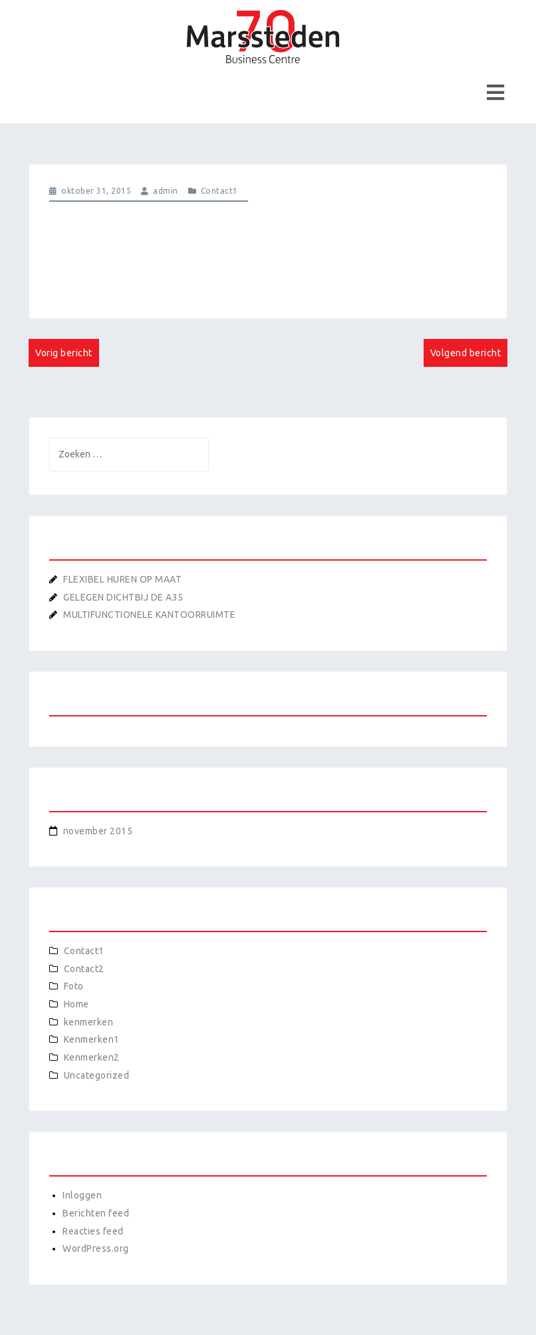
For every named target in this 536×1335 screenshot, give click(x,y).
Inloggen (82, 1195)
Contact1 (219, 190)
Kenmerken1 (92, 1039)
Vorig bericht (63, 353)
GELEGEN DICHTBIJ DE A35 (123, 597)
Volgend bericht (465, 353)
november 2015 (98, 831)
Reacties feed (93, 1231)
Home (76, 1004)
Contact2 (84, 968)
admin (165, 190)
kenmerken (89, 1022)
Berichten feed (96, 1213)
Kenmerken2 (92, 1057)
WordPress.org (96, 1248)
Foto (74, 986)
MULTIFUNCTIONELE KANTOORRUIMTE (149, 614)
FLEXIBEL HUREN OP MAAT (122, 579)
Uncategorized (97, 1075)
